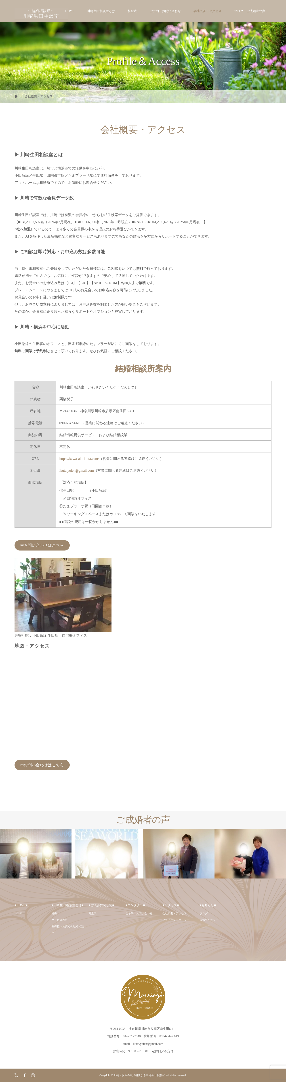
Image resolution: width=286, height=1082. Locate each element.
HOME (69, 11)
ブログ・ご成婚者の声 (249, 11)
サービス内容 (60, 919)
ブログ (204, 913)
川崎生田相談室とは (101, 11)
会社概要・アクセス (207, 11)
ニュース (205, 926)
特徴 (54, 913)
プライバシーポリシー (175, 919)
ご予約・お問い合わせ (165, 11)
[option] (36, 853)
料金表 (132, 11)
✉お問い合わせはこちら (42, 545)
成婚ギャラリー (209, 919)
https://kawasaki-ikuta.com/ (79, 459)
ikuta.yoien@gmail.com (76, 470)
